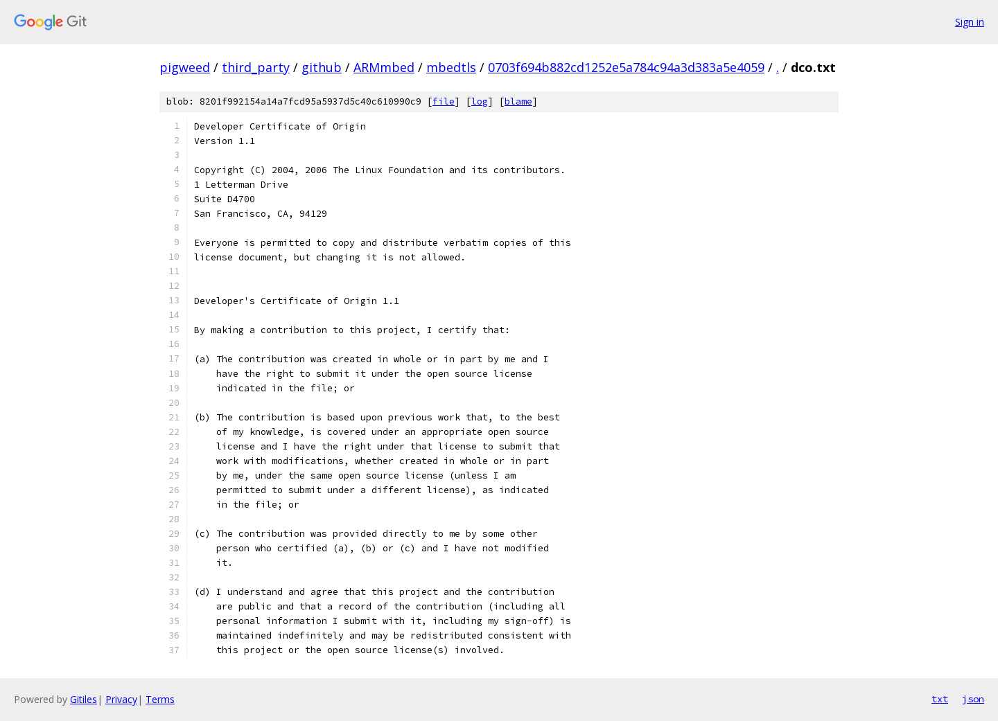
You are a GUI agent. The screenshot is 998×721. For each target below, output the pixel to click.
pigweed (184, 67)
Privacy (121, 699)
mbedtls (451, 67)
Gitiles (83, 699)
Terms (160, 699)
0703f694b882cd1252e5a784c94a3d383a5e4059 (626, 67)
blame (518, 101)
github (321, 67)
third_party (256, 67)
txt (939, 699)
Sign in (969, 21)
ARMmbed (383, 67)
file (443, 101)
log (479, 101)
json (973, 699)
